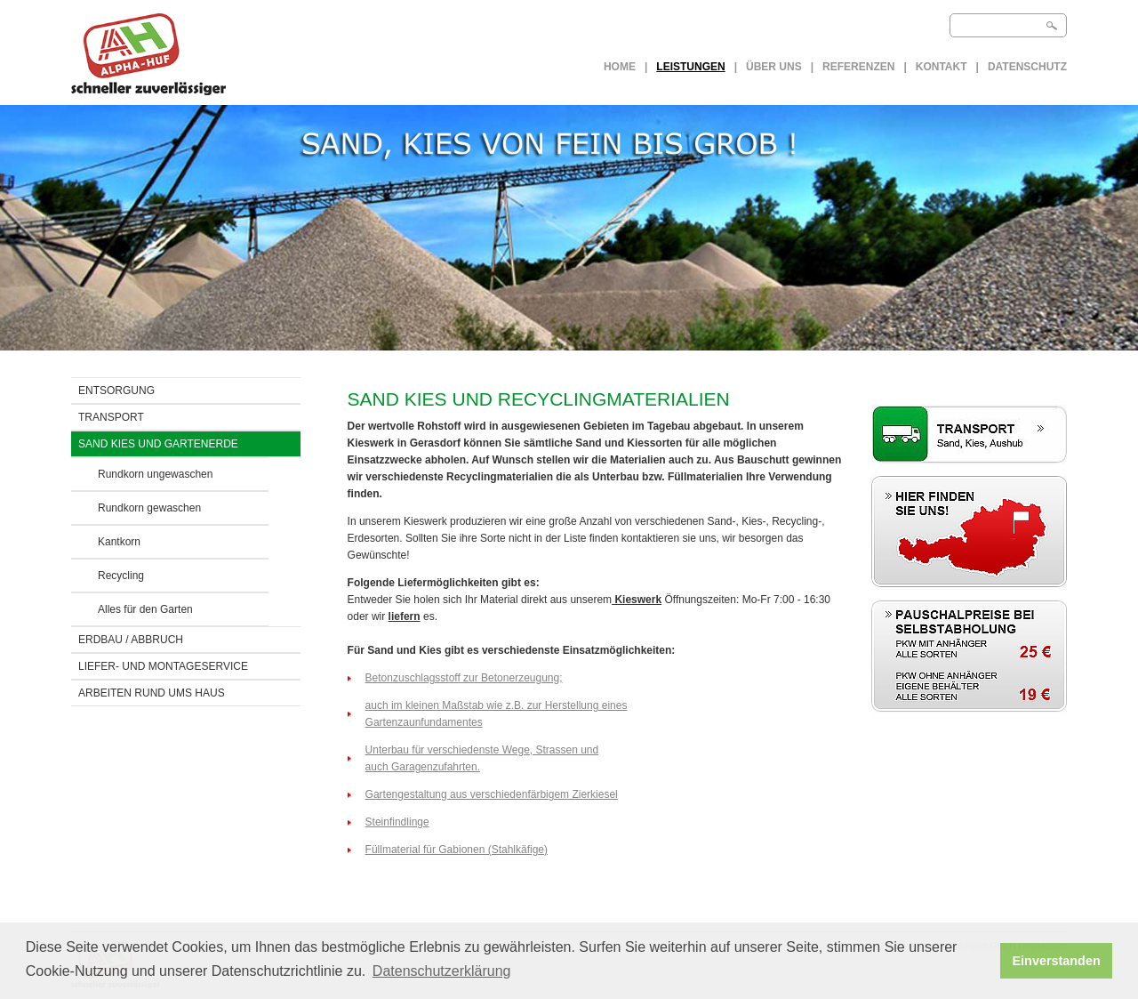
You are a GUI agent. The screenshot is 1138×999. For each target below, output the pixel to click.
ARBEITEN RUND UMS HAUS (151, 693)
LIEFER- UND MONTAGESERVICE (163, 666)
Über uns (774, 66)
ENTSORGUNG (116, 390)
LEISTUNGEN (690, 66)
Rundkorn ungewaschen (155, 474)
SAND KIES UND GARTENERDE (158, 444)
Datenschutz (1027, 66)
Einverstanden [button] (1057, 961)
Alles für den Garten (145, 609)
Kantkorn (119, 542)
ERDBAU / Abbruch (130, 639)
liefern (405, 616)
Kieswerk (636, 599)
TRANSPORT (111, 417)
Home (620, 66)
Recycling (121, 575)
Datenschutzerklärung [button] (442, 971)
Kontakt (941, 66)
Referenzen (858, 66)
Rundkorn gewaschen (149, 508)
